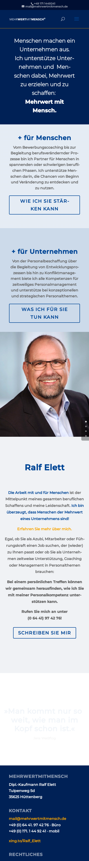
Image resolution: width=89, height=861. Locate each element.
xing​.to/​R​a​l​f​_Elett (25, 841)
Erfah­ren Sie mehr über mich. (44, 529)
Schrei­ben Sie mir (44, 633)
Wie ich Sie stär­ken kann (44, 205)
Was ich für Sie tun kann (44, 313)
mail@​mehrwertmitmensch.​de (37, 819)
